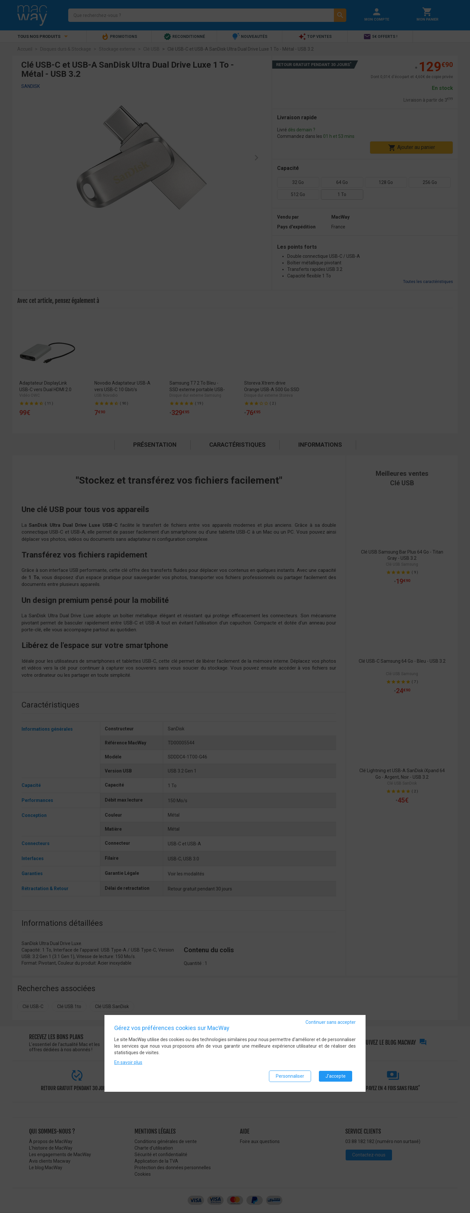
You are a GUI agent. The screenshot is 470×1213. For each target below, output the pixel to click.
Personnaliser (290, 1076)
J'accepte (335, 1076)
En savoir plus (128, 1062)
